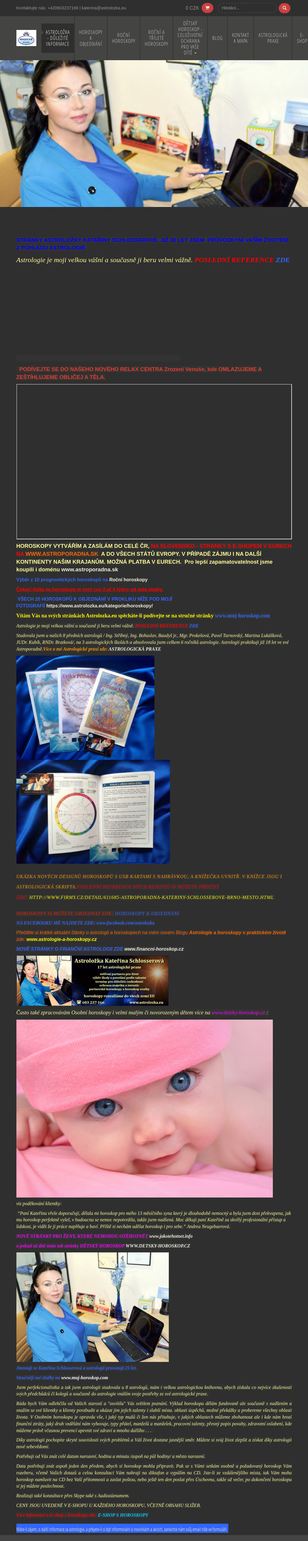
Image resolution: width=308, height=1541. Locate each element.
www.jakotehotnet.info (171, 1236)
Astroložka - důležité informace (58, 38)
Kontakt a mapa (240, 38)
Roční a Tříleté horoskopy (156, 38)
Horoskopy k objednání (91, 38)
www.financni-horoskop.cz (153, 949)
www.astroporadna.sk (89, 569)
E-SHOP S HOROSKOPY (123, 1515)
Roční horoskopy (123, 38)
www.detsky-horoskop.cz (238, 1012)
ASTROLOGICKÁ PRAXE (135, 648)
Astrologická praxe (272, 38)
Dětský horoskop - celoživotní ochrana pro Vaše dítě (190, 38)
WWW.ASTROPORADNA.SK (61, 554)
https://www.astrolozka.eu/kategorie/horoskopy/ (99, 605)
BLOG (217, 38)
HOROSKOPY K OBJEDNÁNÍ (147, 913)
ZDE (283, 260)
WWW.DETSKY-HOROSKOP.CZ (157, 1245)
